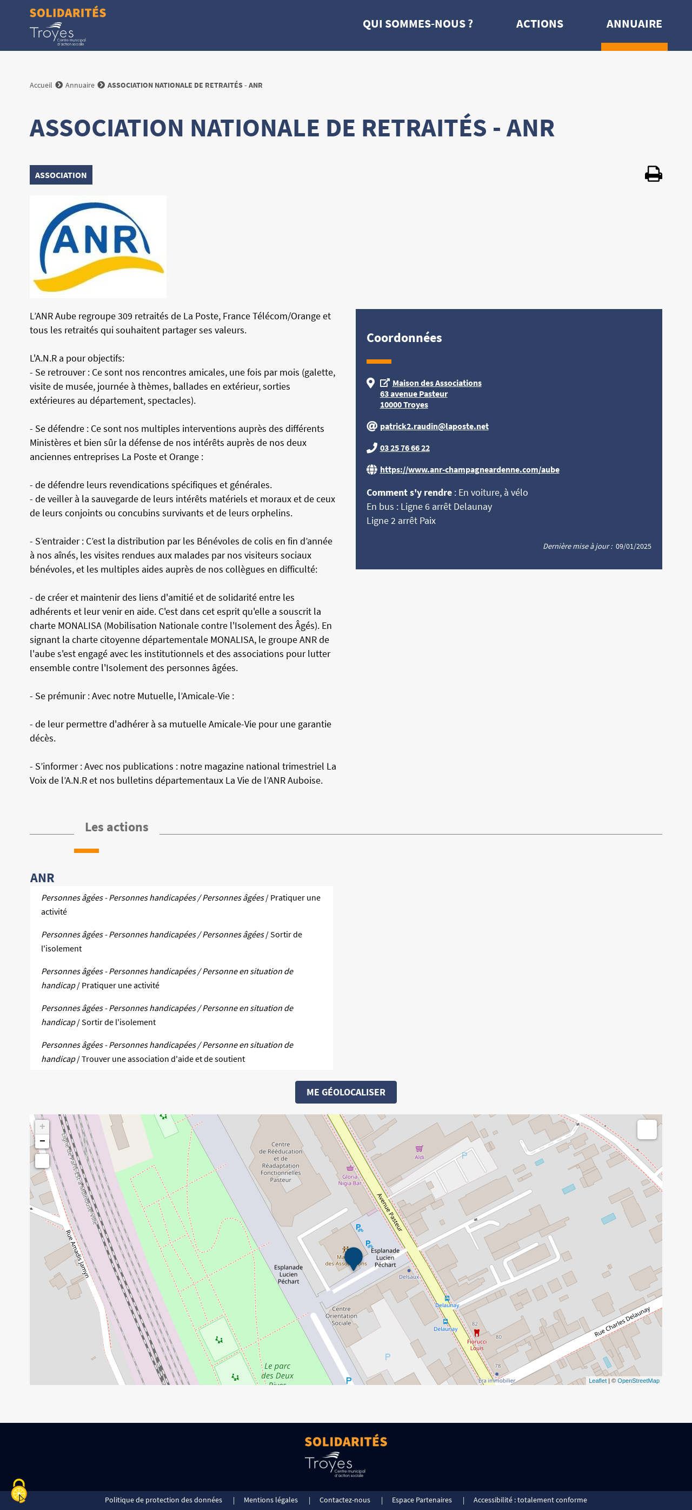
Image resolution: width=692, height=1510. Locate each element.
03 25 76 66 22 (405, 447)
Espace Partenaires (422, 1500)
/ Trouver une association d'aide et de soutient (167, 1051)
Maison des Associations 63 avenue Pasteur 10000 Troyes (431, 393)
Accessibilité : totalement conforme (530, 1500)
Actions (539, 23)
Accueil (41, 85)
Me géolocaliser (346, 1092)
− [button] (42, 1141)
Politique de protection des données (163, 1500)
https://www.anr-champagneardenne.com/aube (470, 469)
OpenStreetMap (638, 1380)
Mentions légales (271, 1500)
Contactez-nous (345, 1500)
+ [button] (42, 1126)
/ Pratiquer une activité (181, 904)
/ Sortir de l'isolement (171, 941)
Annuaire (634, 23)
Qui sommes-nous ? (418, 23)
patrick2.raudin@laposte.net (434, 426)
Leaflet (598, 1380)
